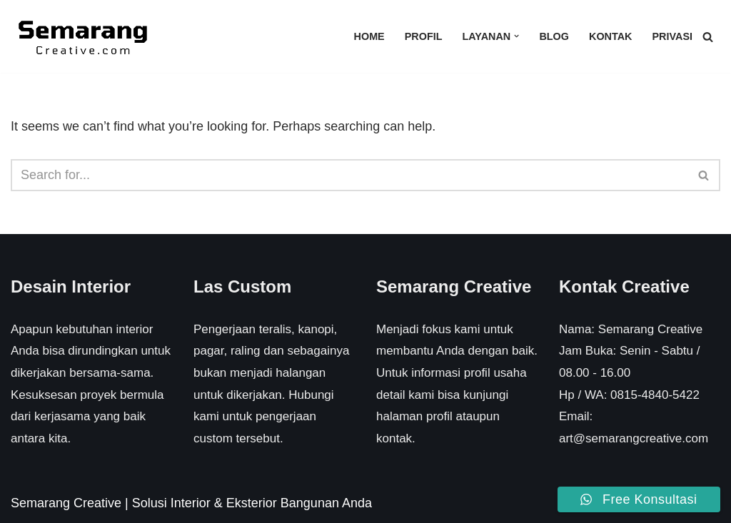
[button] (516, 36)
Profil (424, 36)
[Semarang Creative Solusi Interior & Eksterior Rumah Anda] (82, 36)
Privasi (672, 36)
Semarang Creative (66, 503)
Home (369, 36)
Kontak (610, 36)
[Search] (707, 36)
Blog (554, 36)
